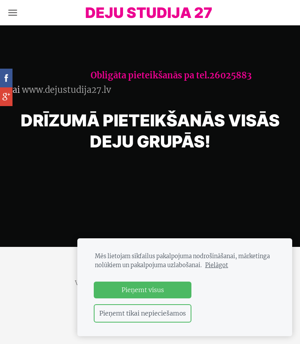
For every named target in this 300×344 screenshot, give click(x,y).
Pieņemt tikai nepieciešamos (142, 313)
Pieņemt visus (142, 290)
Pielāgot (216, 265)
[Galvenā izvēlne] (12, 12)
